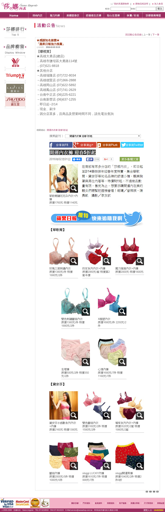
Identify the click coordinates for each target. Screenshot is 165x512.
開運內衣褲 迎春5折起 (57, 130)
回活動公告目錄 (133, 34)
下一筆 (155, 34)
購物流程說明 (141, 3)
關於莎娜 (74, 503)
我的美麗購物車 (121, 3)
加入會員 (158, 3)
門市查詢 (86, 503)
